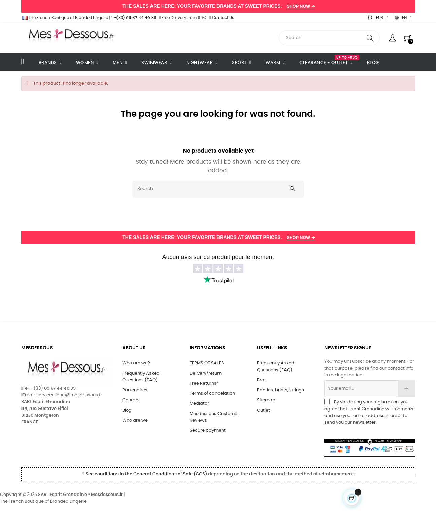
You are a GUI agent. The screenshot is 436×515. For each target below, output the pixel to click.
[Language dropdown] (403, 18)
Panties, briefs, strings (280, 390)
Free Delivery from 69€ (182, 18)
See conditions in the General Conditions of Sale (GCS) (146, 474)
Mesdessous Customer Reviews (214, 417)
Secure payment (208, 430)
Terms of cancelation (212, 393)
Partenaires (134, 390)
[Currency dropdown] (377, 18)
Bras (262, 380)
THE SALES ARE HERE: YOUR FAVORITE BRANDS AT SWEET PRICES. (218, 6)
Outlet (263, 410)
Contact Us (221, 18)
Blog (127, 410)
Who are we (135, 420)
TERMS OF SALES (207, 363)
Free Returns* (204, 383)
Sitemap (266, 400)
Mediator (199, 403)
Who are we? (136, 363)
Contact (131, 400)
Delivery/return (206, 373)
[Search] (218, 189)
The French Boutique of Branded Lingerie (64, 18)
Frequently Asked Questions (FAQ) (141, 376)
